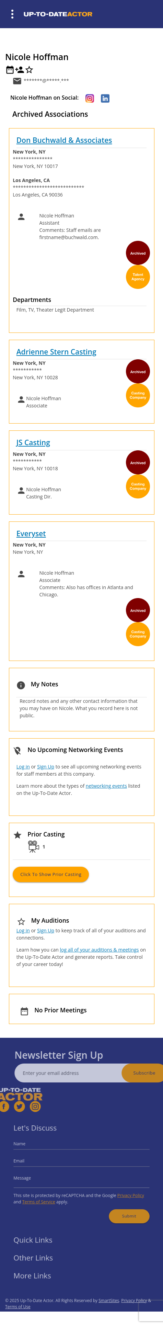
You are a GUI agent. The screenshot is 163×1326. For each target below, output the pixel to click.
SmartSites (108, 1310)
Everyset (31, 533)
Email (27, 1162)
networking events (106, 786)
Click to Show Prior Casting (50, 874)
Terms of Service (44, 1198)
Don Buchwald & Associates (64, 140)
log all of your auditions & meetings (99, 949)
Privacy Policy (124, 1192)
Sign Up (45, 766)
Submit (123, 1210)
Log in (23, 766)
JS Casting (33, 442)
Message (29, 1177)
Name (27, 1147)
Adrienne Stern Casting (56, 352)
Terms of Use (18, 1316)
